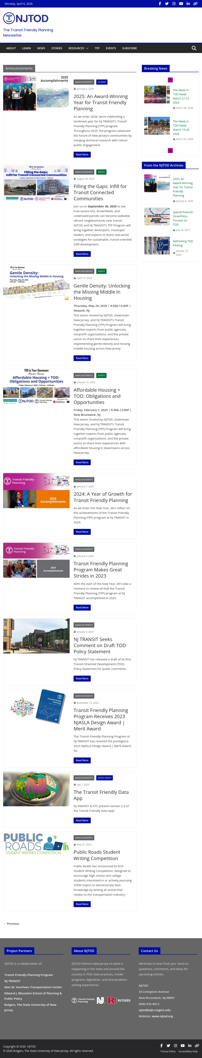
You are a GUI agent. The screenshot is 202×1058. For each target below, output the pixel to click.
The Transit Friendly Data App (101, 795)
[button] (86, 48)
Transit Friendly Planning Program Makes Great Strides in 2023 (101, 569)
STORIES (56, 48)
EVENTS (111, 48)
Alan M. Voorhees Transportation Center (33, 987)
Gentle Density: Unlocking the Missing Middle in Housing (102, 291)
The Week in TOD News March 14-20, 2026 (181, 127)
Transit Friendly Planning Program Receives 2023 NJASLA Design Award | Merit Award (101, 719)
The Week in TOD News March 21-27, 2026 (181, 96)
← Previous (11, 924)
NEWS (41, 48)
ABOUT (11, 48)
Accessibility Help (188, 1051)
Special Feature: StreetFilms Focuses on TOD (183, 218)
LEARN (26, 48)
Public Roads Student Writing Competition (97, 855)
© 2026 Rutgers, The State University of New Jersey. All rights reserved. (48, 1051)
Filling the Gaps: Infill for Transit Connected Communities (100, 192)
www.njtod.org (162, 1016)
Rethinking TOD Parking (183, 243)
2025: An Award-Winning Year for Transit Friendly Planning (101, 102)
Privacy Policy (168, 1051)
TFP (97, 48)
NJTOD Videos (104, 777)
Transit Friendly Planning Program (28, 975)
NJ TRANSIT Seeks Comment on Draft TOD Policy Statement (100, 645)
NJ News (102, 82)
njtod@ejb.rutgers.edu (155, 1010)
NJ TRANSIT (12, 981)
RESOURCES (76, 48)
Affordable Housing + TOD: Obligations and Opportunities (97, 396)
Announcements (84, 82)
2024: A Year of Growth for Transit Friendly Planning (103, 497)
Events (101, 172)
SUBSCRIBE (129, 48)
